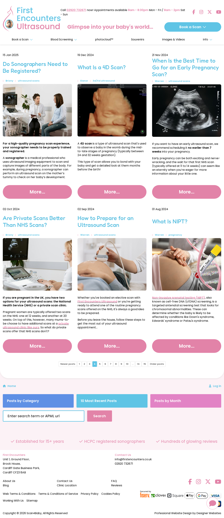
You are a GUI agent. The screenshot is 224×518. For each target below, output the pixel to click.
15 (145, 364)
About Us (9, 481)
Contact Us (64, 481)
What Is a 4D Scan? (102, 67)
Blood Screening (64, 39)
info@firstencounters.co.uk (133, 459)
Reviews (116, 485)
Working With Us (13, 500)
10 (127, 364)
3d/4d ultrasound (104, 80)
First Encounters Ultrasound (97, 301)
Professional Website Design (173, 513)
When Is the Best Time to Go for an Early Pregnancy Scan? (185, 67)
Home (9, 386)
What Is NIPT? (169, 221)
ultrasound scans (28, 80)
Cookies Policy (110, 494)
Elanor (84, 80)
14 (138, 364)
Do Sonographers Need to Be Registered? (35, 67)
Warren (159, 81)
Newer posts (67, 364)
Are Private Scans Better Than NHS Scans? (34, 221)
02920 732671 (76, 10)
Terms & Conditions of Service (58, 494)
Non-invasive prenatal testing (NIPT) (178, 298)
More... (37, 191)
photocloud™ (104, 39)
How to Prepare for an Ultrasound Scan (106, 221)
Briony (9, 80)
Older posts (157, 364)
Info (207, 39)
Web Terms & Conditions (19, 494)
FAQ (114, 481)
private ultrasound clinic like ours (36, 325)
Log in (217, 386)
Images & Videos (173, 39)
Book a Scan (22, 39)
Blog (6, 485)
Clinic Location (67, 485)
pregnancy (175, 235)
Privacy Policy (90, 494)
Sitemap (32, 500)
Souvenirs (137, 39)
